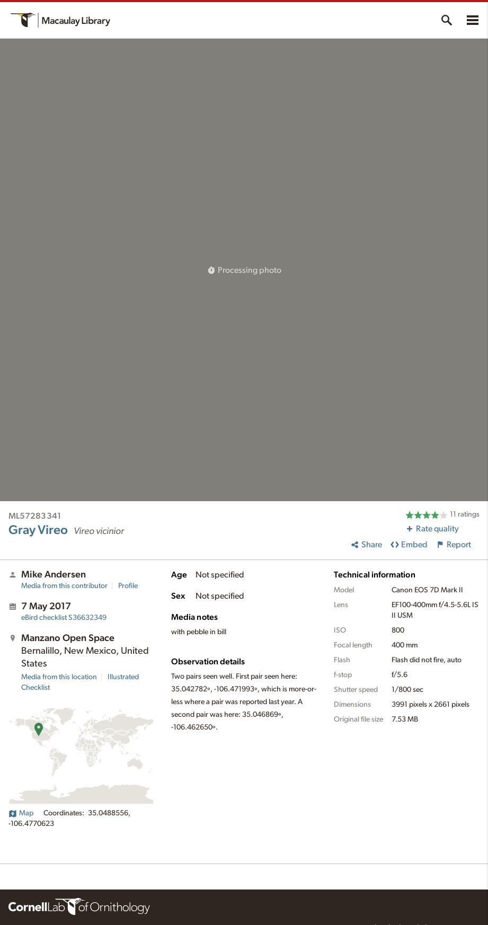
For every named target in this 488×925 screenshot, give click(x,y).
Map (20, 813)
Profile (128, 586)
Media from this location (59, 677)
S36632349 (64, 617)
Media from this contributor (64, 586)
